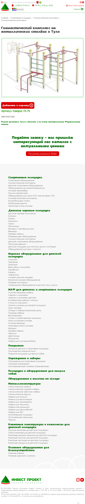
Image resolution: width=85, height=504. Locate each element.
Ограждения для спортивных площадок (27, 361)
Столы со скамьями (17, 303)
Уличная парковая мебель (20, 292)
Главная (4, 18)
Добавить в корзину (17, 105)
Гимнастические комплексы (46, 18)
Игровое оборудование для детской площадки (34, 255)
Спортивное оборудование (21, 180)
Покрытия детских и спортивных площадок (28, 348)
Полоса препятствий (18, 193)
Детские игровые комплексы (22, 213)
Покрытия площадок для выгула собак (26, 354)
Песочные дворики (17, 244)
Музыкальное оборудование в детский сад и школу (32, 285)
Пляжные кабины (16, 313)
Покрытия (15, 345)
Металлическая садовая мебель (23, 389)
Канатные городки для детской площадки (28, 443)
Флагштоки (13, 338)
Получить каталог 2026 (42, 153)
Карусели (13, 221)
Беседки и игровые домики (21, 229)
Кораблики (13, 270)
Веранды (12, 231)
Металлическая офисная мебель (24, 392)
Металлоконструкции (24, 383)
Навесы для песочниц (18, 404)
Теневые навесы (15, 234)
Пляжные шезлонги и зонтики (21, 456)
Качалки (12, 216)
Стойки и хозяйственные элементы (24, 318)
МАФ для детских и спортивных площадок (40, 289)
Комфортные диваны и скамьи (23, 300)
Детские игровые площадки (29, 210)
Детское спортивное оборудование (25, 185)
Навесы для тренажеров (19, 402)
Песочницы (13, 226)
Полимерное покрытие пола (21, 351)
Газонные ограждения (18, 364)
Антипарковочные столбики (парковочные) (28, 366)
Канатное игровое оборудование (24, 280)
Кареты (11, 272)
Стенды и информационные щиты (24, 310)
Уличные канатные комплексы (22, 198)
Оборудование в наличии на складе (34, 378)
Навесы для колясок (17, 397)
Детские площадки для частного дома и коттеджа (32, 247)
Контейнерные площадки (20, 415)
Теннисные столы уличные (20, 206)
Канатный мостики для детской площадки (28, 438)
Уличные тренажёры (18, 190)
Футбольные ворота (17, 203)
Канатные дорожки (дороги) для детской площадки (32, 435)
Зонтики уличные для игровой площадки (27, 305)
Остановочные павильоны (20, 417)
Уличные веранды (16, 323)
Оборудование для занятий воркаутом (26, 188)
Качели (11, 218)
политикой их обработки (33, 496)
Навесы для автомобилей (20, 409)
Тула (5, 2)
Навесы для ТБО (15, 412)
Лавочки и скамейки (18, 295)
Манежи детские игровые (20, 277)
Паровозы (13, 262)
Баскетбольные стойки (19, 201)
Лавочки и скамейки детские (22, 298)
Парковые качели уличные (20, 326)
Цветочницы (13, 336)
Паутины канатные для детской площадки (28, 430)
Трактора (12, 264)
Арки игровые (14, 308)
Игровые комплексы (17, 282)
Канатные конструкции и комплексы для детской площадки (39, 425)
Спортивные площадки (20, 18)
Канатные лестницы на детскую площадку (28, 440)
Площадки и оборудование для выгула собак (36, 372)
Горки (11, 224)
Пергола (12, 333)
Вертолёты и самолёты (19, 267)
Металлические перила (19, 394)
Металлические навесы (19, 387)
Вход (71, 5)
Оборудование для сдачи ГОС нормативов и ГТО (31, 196)
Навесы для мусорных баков (21, 341)
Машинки (13, 259)
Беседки (12, 328)
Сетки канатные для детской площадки (27, 433)
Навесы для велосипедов (20, 399)
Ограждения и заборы (24, 358)
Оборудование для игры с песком (24, 249)
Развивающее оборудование (22, 236)
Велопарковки (15, 315)
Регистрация (78, 5)
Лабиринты (13, 275)
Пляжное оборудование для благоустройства (28, 449)
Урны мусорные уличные (20, 321)
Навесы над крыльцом (19, 407)
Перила (12, 420)
